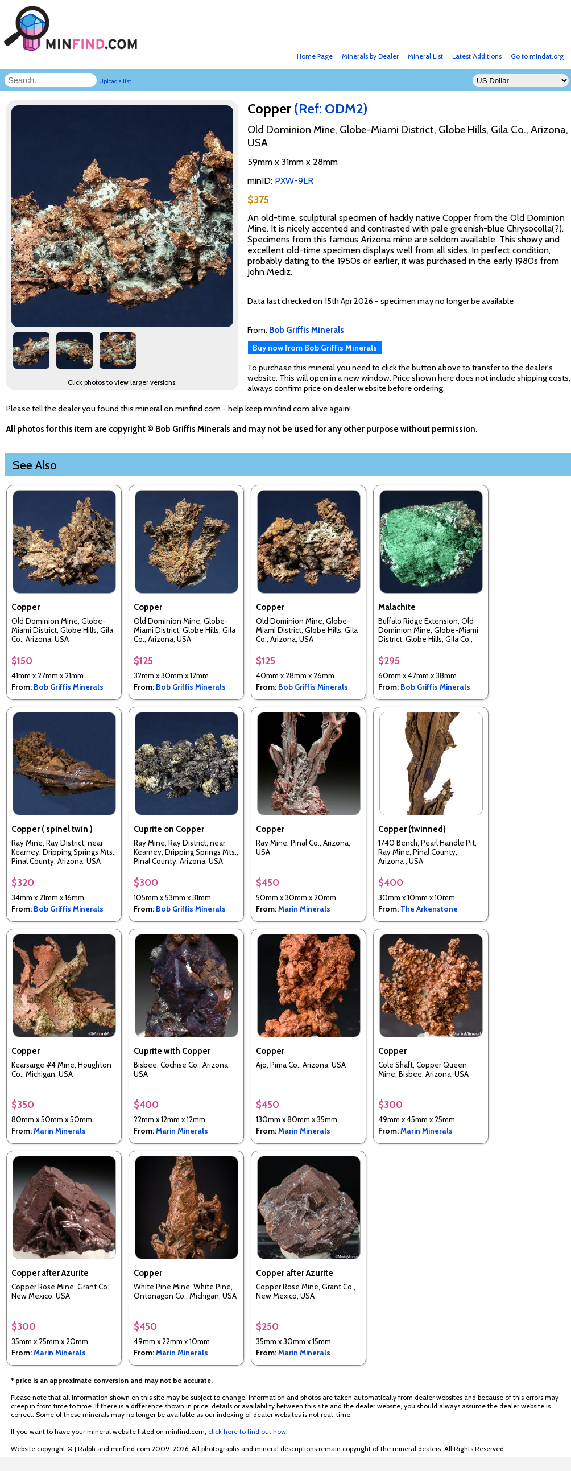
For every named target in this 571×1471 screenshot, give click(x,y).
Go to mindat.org (537, 56)
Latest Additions (477, 56)
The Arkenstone (429, 908)
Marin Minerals (304, 908)
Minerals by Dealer (370, 56)
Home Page (315, 56)
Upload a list (115, 81)
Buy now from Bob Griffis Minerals (315, 347)
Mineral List (425, 56)
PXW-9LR (294, 180)
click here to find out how (247, 1431)
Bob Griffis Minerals (69, 686)
